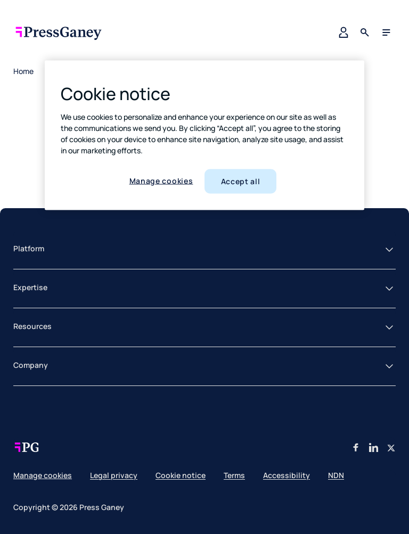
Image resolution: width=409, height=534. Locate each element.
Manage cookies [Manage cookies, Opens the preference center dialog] (161, 181)
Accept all (240, 181)
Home (23, 71)
